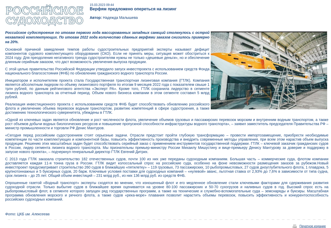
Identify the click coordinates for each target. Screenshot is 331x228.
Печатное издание (312, 226)
